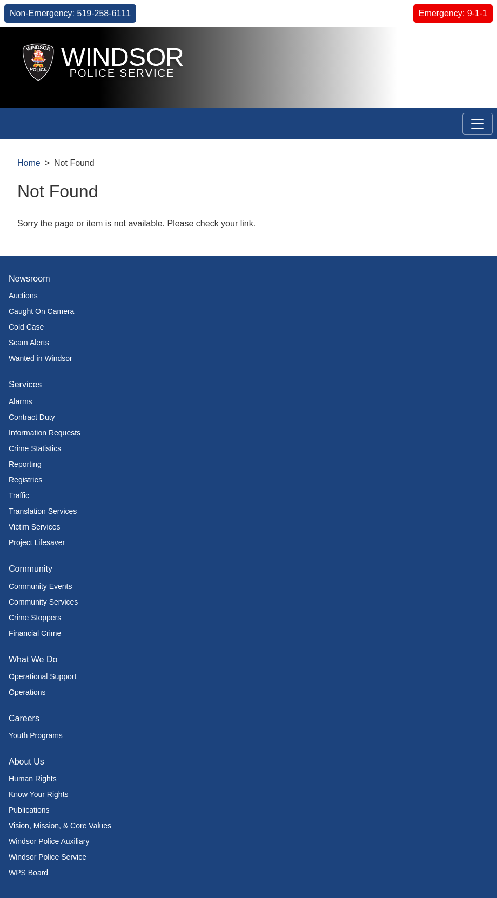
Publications (29, 810)
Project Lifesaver (37, 542)
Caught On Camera (41, 311)
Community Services (43, 602)
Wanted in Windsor (40, 358)
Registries (25, 479)
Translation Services (43, 511)
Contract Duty (32, 417)
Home (29, 162)
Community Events (40, 586)
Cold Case (26, 327)
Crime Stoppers (35, 617)
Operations (27, 692)
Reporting (25, 464)
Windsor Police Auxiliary (49, 841)
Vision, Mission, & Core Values (60, 825)
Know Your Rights (39, 794)
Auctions (23, 295)
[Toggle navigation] (477, 124)
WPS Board (28, 872)
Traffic (19, 495)
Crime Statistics (35, 448)
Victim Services (34, 526)
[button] (464, 46)
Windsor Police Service (47, 857)
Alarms (20, 401)
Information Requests (44, 432)
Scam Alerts (29, 342)
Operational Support (42, 676)
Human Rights (33, 778)
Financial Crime (35, 633)
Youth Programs (36, 735)
